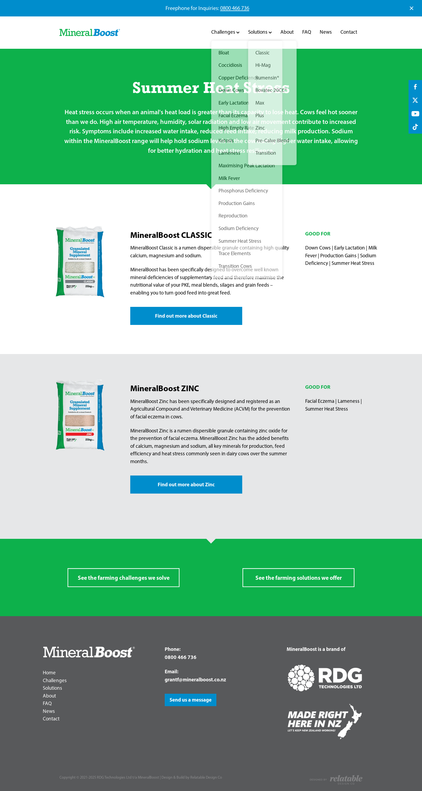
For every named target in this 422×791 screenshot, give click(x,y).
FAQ (306, 32)
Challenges (225, 32)
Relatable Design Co (206, 777)
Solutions (260, 32)
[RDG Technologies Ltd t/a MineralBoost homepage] (89, 33)
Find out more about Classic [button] (186, 316)
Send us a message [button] (191, 699)
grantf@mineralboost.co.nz (195, 679)
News (326, 32)
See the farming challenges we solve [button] (124, 577)
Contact (348, 32)
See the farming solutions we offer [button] (298, 577)
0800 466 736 (234, 8)
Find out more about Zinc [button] (186, 484)
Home (49, 672)
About (287, 32)
